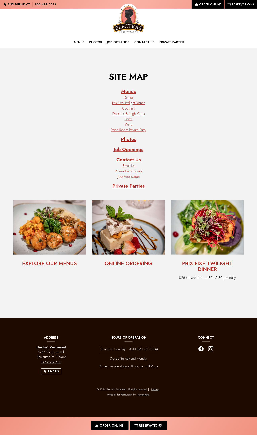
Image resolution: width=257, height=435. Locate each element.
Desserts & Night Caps (128, 113)
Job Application (129, 176)
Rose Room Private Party (128, 129)
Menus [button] (79, 42)
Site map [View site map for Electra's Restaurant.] (155, 389)
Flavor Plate (143, 394)
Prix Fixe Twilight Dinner (128, 103)
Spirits (128, 119)
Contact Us (144, 42)
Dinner (128, 97)
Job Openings (118, 42)
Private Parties (171, 42)
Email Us (128, 165)
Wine (128, 124)
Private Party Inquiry (128, 171)
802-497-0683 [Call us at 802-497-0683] (45, 4)
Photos (95, 42)
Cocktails (128, 108)
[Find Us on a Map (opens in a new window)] (16, 4)
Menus (128, 91)
